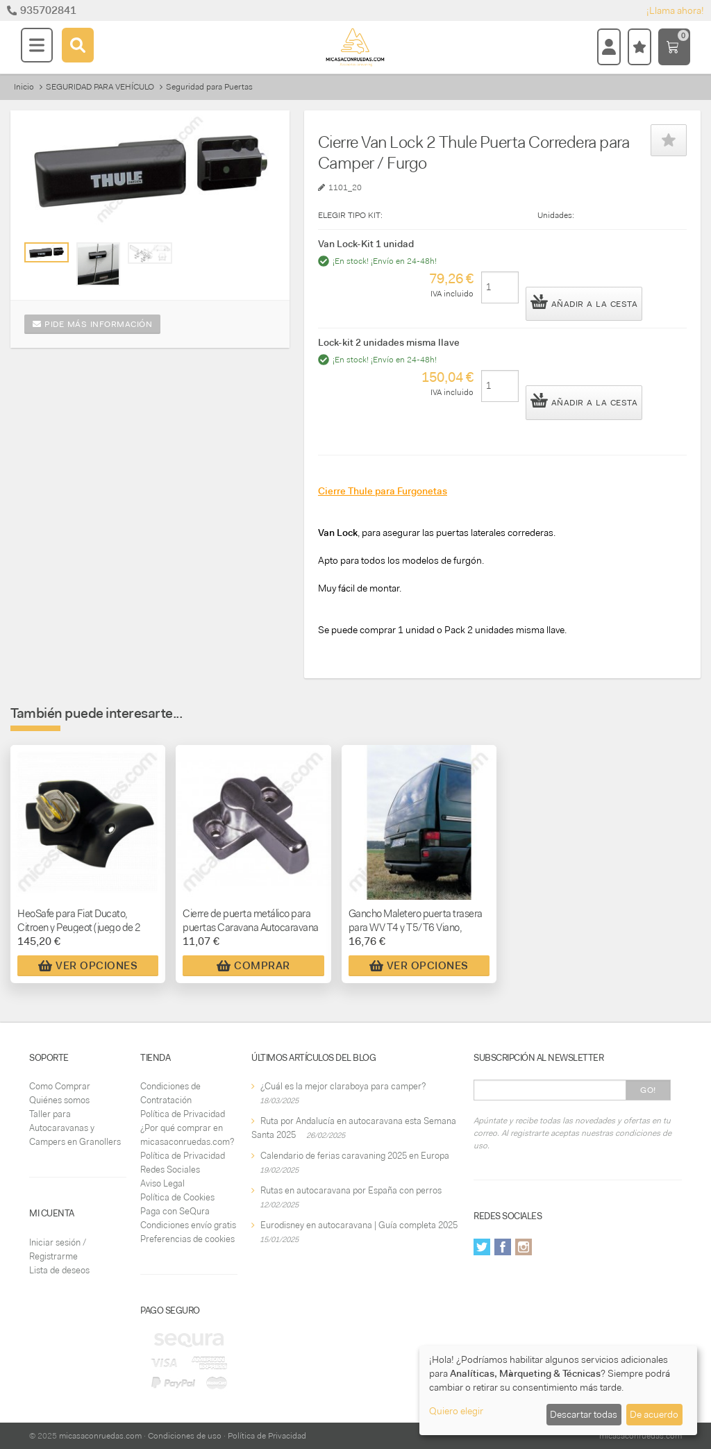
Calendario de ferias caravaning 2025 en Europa (354, 1156)
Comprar (253, 966)
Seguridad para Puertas (209, 86)
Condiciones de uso (184, 1435)
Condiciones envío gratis (188, 1225)
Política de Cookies (177, 1197)
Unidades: (555, 215)
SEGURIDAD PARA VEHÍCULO (100, 86)
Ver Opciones (87, 966)
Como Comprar (59, 1086)
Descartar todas (583, 1414)
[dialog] (558, 1390)
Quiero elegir (456, 1411)
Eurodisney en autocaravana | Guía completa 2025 (359, 1225)
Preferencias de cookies (187, 1239)
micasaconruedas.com (100, 1435)
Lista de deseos (59, 1270)
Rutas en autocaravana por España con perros (351, 1190)
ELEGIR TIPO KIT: (350, 215)
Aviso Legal (162, 1183)
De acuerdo (654, 1414)
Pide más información (92, 324)
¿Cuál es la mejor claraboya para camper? (343, 1086)
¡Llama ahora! (675, 10)
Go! (648, 1090)
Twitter (482, 1247)
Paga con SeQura (175, 1211)
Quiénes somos (59, 1100)
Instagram (523, 1247)
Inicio (24, 86)
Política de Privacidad (182, 1114)
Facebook (502, 1247)
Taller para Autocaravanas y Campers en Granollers (75, 1128)
